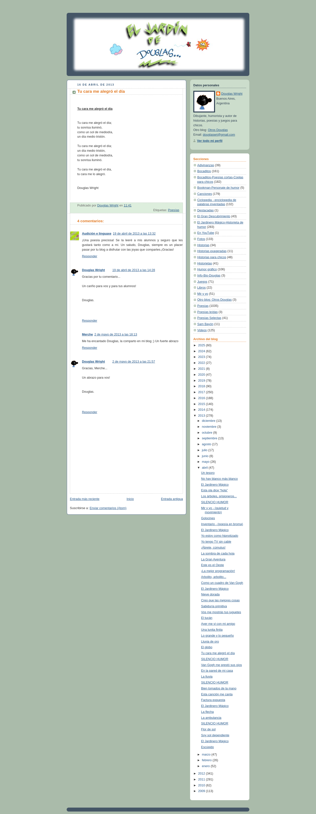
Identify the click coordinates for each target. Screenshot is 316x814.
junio (205, 456)
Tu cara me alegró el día (218, 653)
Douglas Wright (93, 270)
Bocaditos (204, 171)
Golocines (208, 518)
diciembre (209, 421)
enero (206, 766)
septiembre (210, 438)
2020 (202, 374)
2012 (202, 773)
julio (205, 450)
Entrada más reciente (84, 499)
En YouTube (205, 233)
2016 (202, 398)
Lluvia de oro (210, 641)
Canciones (204, 194)
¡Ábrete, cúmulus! (213, 547)
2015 (202, 404)
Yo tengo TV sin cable (216, 541)
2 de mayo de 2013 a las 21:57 (133, 361)
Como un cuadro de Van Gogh (222, 583)
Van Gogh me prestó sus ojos (221, 665)
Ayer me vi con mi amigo (218, 624)
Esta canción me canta (217, 694)
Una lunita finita (212, 629)
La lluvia (207, 676)
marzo (207, 754)
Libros (201, 287)
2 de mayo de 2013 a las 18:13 (115, 334)
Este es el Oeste (212, 565)
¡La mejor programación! (218, 571)
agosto (207, 444)
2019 (202, 380)
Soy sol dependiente (215, 735)
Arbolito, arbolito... (213, 577)
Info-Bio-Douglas (208, 275)
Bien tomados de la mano (219, 688)
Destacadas (205, 210)
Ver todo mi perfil (209, 141)
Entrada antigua (172, 499)
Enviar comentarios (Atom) (108, 508)
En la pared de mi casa (217, 670)
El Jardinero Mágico (215, 484)
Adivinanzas (205, 165)
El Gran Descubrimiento (213, 216)
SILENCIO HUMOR (214, 502)
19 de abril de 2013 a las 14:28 (133, 270)
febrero (207, 760)
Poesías (173, 210)
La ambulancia (211, 718)
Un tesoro (208, 473)
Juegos (202, 281)
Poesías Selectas (209, 318)
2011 (202, 779)
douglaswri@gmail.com (219, 134)
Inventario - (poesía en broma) (222, 524)
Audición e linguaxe (96, 233)
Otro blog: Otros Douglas (214, 299)
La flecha (207, 712)
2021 (202, 368)
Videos (202, 330)
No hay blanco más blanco (219, 479)
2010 (202, 785)
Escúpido (207, 747)
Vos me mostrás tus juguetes (221, 612)
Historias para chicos (211, 257)
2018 (202, 386)
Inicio (130, 499)
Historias (203, 245)
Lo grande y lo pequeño (217, 635)
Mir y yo (202, 294)
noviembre (209, 426)
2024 (202, 351)
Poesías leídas (207, 312)
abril (205, 467)
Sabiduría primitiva (214, 606)
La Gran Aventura (213, 559)
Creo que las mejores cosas (220, 600)
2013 (202, 415)
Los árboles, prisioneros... (219, 496)
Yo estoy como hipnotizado (219, 535)
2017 (202, 392)
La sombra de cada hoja (218, 553)
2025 (202, 345)
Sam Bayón (205, 324)
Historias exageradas (211, 251)
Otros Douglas (218, 130)
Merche (87, 334)
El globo (207, 647)
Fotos (201, 239)
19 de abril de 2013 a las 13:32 (134, 233)
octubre (207, 432)
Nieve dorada (210, 594)
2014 (202, 409)
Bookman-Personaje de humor (218, 187)
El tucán (207, 618)
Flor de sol (208, 729)
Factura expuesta (213, 700)
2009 (202, 791)
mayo (206, 461)
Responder (89, 256)
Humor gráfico (207, 269)
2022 (202, 363)
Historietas (204, 263)
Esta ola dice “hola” (214, 490)
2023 (202, 357)
